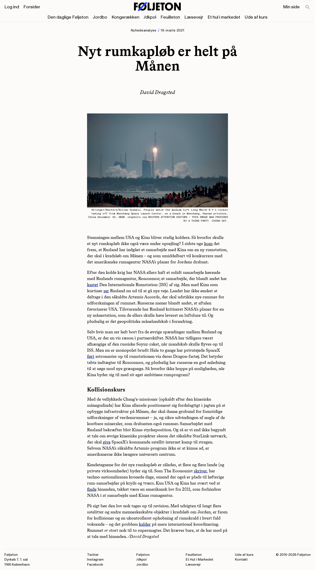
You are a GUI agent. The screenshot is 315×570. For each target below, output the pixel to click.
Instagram (95, 559)
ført (90, 356)
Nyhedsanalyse (143, 30)
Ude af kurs (256, 17)
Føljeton (143, 554)
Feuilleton (170, 17)
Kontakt (241, 559)
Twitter (93, 554)
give (106, 442)
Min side (291, 7)
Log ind (11, 7)
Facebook (95, 564)
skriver (200, 470)
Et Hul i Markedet (199, 559)
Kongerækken (125, 17)
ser (106, 290)
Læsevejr (193, 17)
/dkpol (150, 17)
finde (91, 489)
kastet (92, 284)
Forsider (31, 7)
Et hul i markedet (224, 17)
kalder (145, 524)
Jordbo (100, 17)
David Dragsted (157, 92)
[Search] (308, 7)
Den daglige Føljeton (67, 17)
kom (208, 243)
